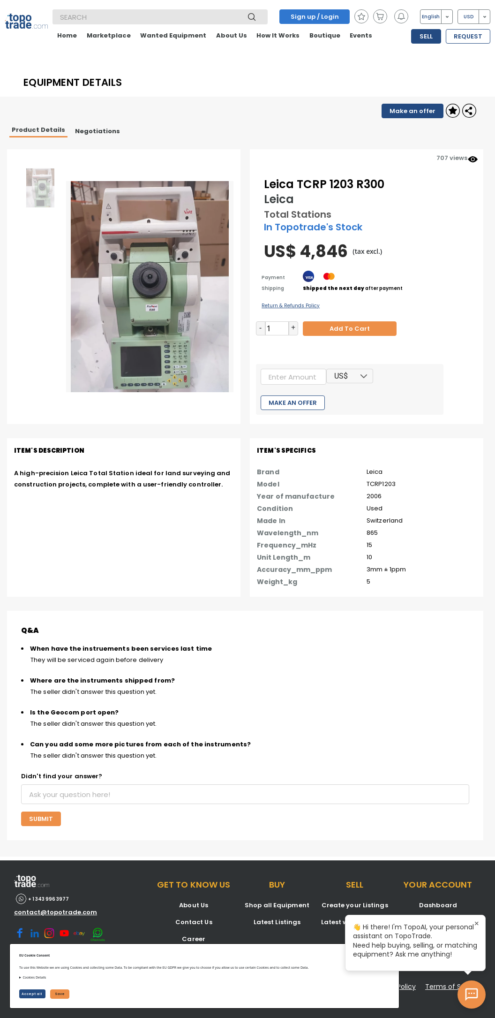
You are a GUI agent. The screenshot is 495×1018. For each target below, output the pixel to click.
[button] (364, 376)
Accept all (32, 994)
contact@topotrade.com (55, 912)
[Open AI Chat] (472, 994)
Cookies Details (34, 977)
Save (60, 994)
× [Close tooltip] (477, 923)
